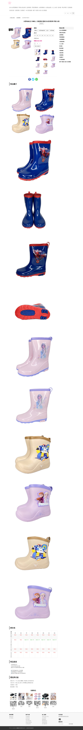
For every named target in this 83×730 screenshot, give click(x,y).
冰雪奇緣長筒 (42, 30)
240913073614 (25, 17)
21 (50, 35)
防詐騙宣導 (44, 723)
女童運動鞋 (42, 7)
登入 (48, 716)
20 (47, 35)
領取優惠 (71, 723)
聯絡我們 (11, 716)
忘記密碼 (44, 718)
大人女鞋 (54, 7)
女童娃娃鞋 (48, 7)
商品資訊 (41, 23)
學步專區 (64, 7)
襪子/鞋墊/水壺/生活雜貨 (40, 10)
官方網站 (11, 718)
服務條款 (44, 719)
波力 (47, 30)
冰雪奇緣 (52, 30)
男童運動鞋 (35, 7)
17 (39, 35)
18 (42, 35)
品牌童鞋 (28, 7)
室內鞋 (59, 7)
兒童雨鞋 (17, 10)
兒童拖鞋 (69, 7)
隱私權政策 (44, 720)
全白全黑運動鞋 (13, 7)
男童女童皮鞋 (22, 7)
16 (37, 35)
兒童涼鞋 (11, 10)
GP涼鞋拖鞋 (29, 10)
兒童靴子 (22, 10)
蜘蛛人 (36, 30)
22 (52, 35)
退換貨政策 (44, 722)
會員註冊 (44, 716)
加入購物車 (37, 46)
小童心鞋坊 (12, 17)
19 (44, 35)
